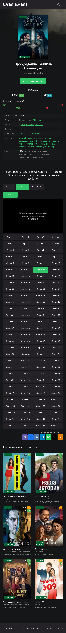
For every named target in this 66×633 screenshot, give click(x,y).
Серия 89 (10, 380)
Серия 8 (56, 244)
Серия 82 (25, 367)
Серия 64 (56, 334)
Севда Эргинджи (51, 141)
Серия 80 (56, 360)
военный (39, 124)
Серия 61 (10, 334)
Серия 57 (10, 328)
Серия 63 (40, 334)
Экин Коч (38, 138)
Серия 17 (10, 263)
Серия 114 (25, 419)
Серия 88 (56, 373)
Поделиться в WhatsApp (48, 437)
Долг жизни (41, 549)
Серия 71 (40, 347)
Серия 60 (56, 328)
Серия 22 (25, 270)
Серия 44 (56, 302)
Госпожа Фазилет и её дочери (17, 602)
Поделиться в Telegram (42, 437)
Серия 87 (40, 373)
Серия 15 (40, 257)
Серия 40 (56, 296)
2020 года (36, 120)
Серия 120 (55, 425)
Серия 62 (25, 334)
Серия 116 (56, 419)
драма (22, 124)
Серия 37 (10, 296)
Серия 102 (25, 399)
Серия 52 (56, 315)
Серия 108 (55, 406)
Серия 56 (56, 321)
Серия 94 (25, 386)
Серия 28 (56, 276)
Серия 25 (10, 276)
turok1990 (36, 187)
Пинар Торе (50, 147)
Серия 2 (25, 237)
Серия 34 (25, 289)
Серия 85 (10, 373)
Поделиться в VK (36, 437)
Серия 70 (25, 347)
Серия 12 (56, 250)
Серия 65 (10, 341)
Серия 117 (10, 425)
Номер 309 (40, 602)
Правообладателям (30, 628)
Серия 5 (10, 244)
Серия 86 (25, 373)
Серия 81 (10, 367)
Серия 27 (40, 276)
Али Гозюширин (42, 144)
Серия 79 (40, 360)
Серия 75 (40, 354)
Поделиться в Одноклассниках (60, 437)
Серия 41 (10, 302)
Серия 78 (25, 360)
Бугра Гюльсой (26, 138)
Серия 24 (56, 270)
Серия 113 (10, 419)
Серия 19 (41, 263)
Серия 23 (40, 270)
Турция (22, 129)
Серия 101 (10, 399)
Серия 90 (25, 380)
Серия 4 (56, 237)
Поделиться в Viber (25, 437)
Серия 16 (56, 257)
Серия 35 (40, 289)
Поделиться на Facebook (31, 437)
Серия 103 (40, 399)
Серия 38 (25, 296)
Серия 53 (10, 321)
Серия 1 (10, 237)
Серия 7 (40, 244)
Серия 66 (25, 341)
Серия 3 (40, 237)
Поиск (58, 4)
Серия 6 (25, 244)
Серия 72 (56, 347)
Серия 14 (25, 257)
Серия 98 (25, 393)
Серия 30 (25, 283)
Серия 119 (40, 425)
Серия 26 (25, 276)
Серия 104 (55, 399)
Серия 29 (10, 283)
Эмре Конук (37, 133)
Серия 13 (10, 257)
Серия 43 (40, 302)
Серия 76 (56, 354)
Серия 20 (56, 263)
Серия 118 (25, 425)
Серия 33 (10, 289)
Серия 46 (25, 308)
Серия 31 (40, 283)
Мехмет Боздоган (35, 147)
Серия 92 (56, 380)
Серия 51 (40, 315)
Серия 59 (40, 328)
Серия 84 (56, 367)
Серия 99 (40, 393)
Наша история (42, 496)
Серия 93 (10, 386)
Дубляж (22, 187)
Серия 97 (10, 393)
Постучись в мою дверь (14, 496)
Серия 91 (41, 380)
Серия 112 (56, 412)
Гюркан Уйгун (35, 141)
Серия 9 (10, 250)
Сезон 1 (10, 194)
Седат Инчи (24, 133)
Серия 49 (10, 315)
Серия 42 (25, 302)
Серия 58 (25, 328)
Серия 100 (55, 393)
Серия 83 (40, 367)
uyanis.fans (15, 4)
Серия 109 (10, 412)
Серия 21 (10, 270)
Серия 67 (40, 341)
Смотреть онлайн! (34, 81)
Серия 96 (56, 386)
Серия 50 (25, 315)
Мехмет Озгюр (26, 144)
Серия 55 (40, 321)
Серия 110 (25, 412)
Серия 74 (25, 354)
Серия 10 (25, 250)
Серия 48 (56, 308)
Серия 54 (25, 321)
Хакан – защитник (12, 549)
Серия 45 (10, 308)
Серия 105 (10, 406)
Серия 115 (40, 419)
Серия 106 (25, 406)
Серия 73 (10, 354)
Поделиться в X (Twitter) (54, 437)
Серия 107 (40, 406)
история (30, 124)
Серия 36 (56, 289)
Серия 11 (40, 250)
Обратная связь (10, 628)
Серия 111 (41, 412)
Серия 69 (10, 347)
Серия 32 (56, 283)
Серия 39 (40, 296)
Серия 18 (25, 263)
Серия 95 (40, 386)
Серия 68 (56, 341)
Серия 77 (10, 360)
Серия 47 (40, 308)
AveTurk (9, 187)
